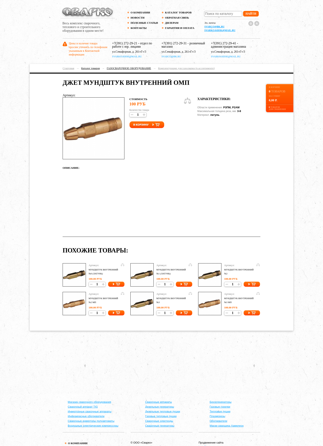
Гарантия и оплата (179, 27)
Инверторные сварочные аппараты (89, 411)
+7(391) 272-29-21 (124, 43)
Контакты (139, 27)
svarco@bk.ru (214, 26)
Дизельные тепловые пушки (162, 411)
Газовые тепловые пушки (161, 416)
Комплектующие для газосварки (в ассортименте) (186, 68)
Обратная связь (177, 17)
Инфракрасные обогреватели (86, 416)
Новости (137, 17)
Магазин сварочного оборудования (89, 402)
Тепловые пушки (220, 411)
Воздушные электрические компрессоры (93, 425)
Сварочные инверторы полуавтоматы (91, 420)
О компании (140, 12)
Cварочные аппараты (158, 402)
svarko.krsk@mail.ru (219, 30)
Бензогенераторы (221, 402)
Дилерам (171, 22)
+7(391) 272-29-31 (174, 43)
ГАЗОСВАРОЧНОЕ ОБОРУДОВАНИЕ (129, 68)
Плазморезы (217, 416)
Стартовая (68, 68)
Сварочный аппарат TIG (83, 406)
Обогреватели (218, 420)
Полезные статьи (144, 22)
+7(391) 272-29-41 (223, 43)
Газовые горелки (220, 406)
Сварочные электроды (159, 420)
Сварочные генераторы (159, 425)
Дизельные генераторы (159, 406)
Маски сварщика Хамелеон (227, 425)
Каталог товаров (178, 12)
